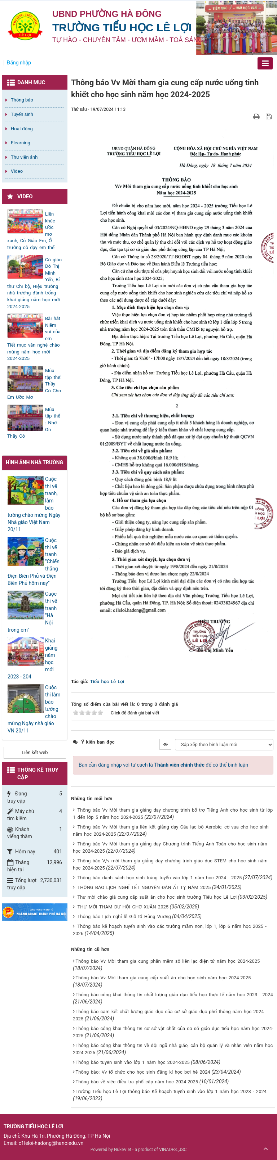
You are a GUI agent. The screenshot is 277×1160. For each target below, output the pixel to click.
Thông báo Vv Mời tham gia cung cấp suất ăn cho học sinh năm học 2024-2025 (163, 977)
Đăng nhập (19, 63)
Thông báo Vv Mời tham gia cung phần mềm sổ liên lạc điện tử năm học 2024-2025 (167, 961)
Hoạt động (22, 128)
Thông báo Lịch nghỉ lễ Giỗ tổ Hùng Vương (124, 916)
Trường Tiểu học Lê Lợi (122, 27)
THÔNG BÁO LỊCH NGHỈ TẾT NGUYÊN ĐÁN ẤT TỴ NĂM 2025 (144, 887)
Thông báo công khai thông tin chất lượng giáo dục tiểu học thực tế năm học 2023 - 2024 (174, 994)
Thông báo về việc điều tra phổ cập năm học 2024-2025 (136, 1081)
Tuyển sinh (22, 114)
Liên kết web (35, 752)
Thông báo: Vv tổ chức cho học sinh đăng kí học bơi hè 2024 (142, 1072)
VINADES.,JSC (172, 1149)
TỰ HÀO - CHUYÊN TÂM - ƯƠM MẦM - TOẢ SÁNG (127, 40)
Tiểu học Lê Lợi (107, 681)
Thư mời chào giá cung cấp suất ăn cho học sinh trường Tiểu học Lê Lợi (157, 897)
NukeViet (122, 1149)
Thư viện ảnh (24, 157)
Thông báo (22, 100)
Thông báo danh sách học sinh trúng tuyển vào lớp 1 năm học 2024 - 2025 (159, 877)
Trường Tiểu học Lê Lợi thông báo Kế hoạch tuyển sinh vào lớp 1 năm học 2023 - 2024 (171, 1091)
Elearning (20, 142)
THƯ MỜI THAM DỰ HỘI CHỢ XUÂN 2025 (122, 907)
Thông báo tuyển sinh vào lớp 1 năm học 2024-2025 (132, 1062)
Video (17, 171)
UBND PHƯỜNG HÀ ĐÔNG (107, 14)
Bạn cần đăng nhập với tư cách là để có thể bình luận (163, 765)
